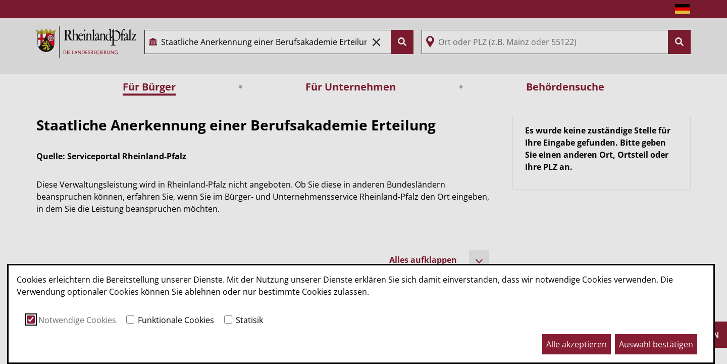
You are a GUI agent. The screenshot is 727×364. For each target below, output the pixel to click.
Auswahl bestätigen (656, 344)
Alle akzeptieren (576, 344)
